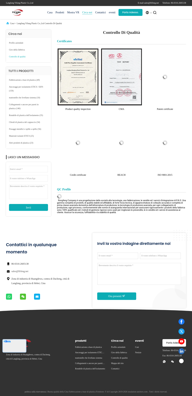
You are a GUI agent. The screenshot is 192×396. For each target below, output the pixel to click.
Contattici (100, 12)
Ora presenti (116, 296)
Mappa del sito (117, 363)
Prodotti (60, 12)
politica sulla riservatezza (35, 392)
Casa (49, 12)
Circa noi (87, 12)
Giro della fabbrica (17, 50)
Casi (137, 347)
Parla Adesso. (130, 12)
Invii (28, 207)
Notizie (138, 352)
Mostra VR (73, 12)
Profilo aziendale (16, 43)
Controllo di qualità (17, 57)
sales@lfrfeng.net (19, 271)
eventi (112, 12)
